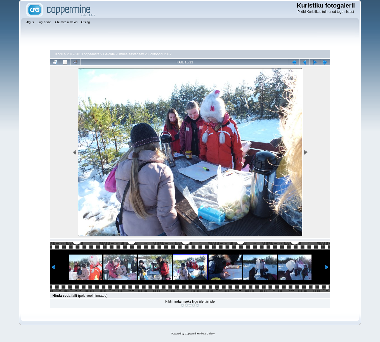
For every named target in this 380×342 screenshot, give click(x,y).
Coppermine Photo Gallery (199, 333)
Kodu (59, 54)
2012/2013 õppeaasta (83, 54)
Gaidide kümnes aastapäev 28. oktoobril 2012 (137, 54)
